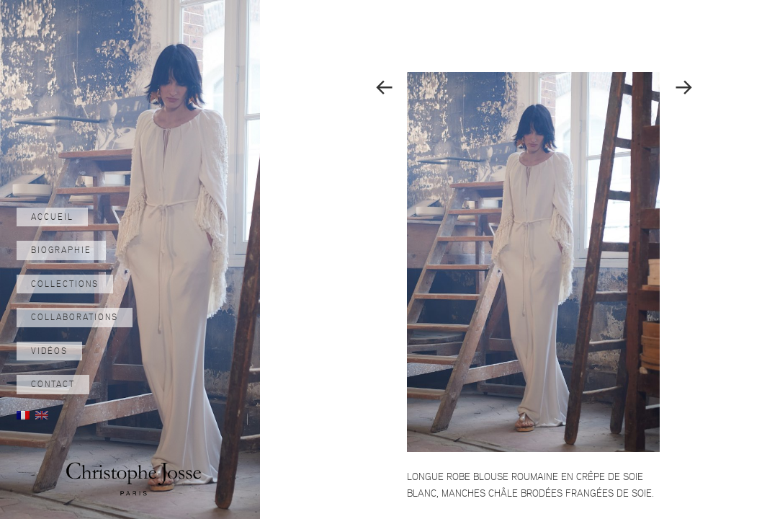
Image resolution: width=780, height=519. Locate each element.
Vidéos (49, 351)
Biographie (61, 250)
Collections (65, 284)
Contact (53, 384)
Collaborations (74, 317)
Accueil (52, 217)
